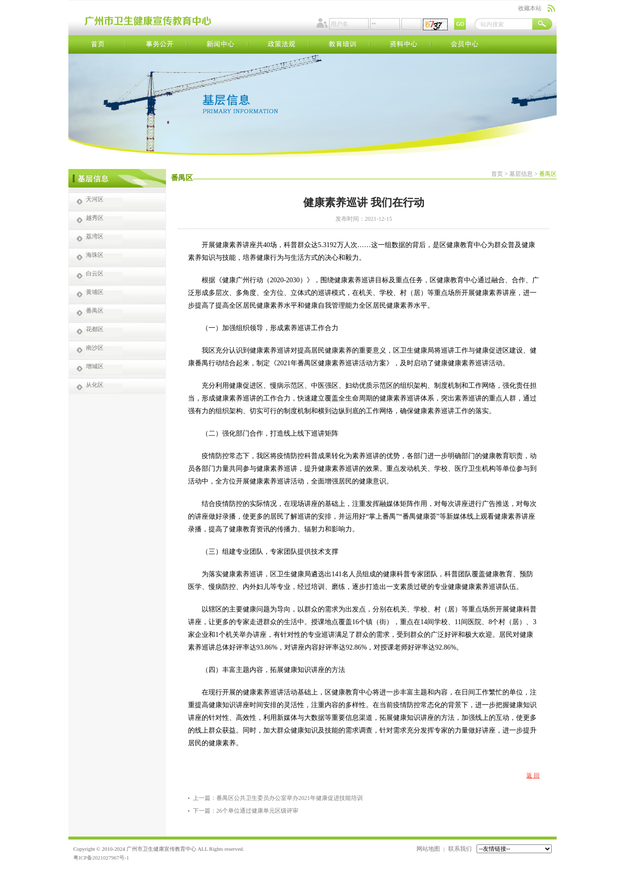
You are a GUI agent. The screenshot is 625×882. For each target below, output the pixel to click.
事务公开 (160, 44)
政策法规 (282, 44)
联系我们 (460, 848)
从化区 (95, 384)
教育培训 (343, 44)
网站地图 (428, 848)
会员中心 (465, 44)
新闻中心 (221, 44)
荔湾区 (95, 236)
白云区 (95, 273)
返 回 (533, 775)
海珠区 (95, 255)
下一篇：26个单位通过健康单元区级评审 (245, 810)
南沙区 (95, 347)
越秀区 (95, 217)
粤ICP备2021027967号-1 (101, 858)
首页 (99, 44)
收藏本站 (530, 8)
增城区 (95, 366)
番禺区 (95, 310)
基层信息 (521, 173)
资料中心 (404, 44)
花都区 (95, 329)
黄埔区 (95, 292)
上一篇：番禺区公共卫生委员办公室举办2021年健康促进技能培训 (278, 798)
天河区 (95, 199)
